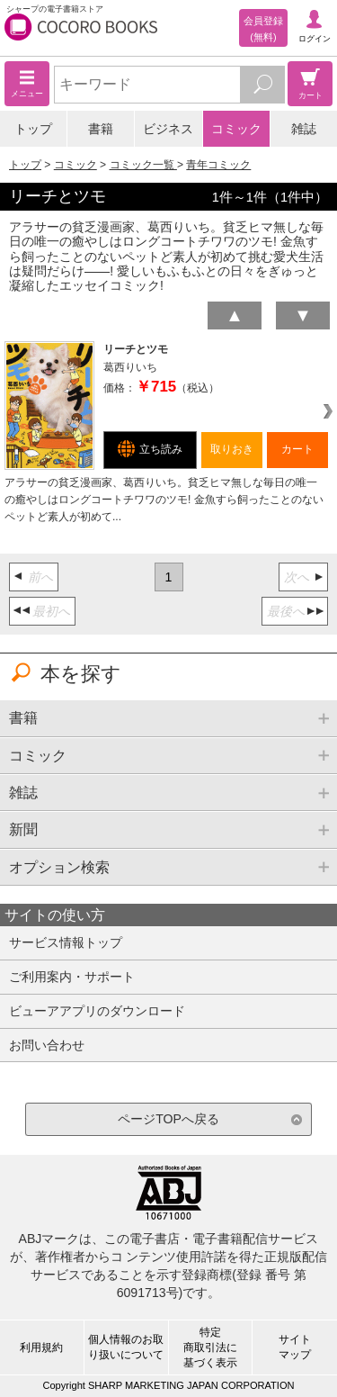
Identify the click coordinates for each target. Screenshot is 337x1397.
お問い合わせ (46, 1045)
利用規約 (41, 1347)
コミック (236, 129)
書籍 (100, 129)
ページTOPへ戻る (168, 1119)
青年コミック (218, 164)
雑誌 (303, 129)
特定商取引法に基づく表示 (210, 1347)
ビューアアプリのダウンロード (97, 1011)
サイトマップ (295, 1347)
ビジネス (168, 129)
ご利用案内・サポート (72, 976)
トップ (33, 129)
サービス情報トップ (65, 942)
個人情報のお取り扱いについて (126, 1347)
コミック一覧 (143, 164)
